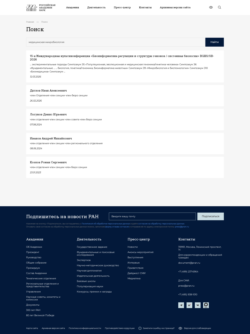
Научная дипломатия (89, 270)
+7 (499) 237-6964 (188, 271)
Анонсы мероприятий (141, 252)
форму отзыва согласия (117, 226)
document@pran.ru (189, 263)
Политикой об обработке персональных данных (106, 223)
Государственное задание (92, 247)
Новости (133, 247)
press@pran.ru (182, 226)
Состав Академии (36, 273)
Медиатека (134, 278)
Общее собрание (36, 262)
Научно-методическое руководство (98, 265)
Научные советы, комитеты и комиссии (43, 298)
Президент (32, 252)
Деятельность (89, 239)
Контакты (186, 239)
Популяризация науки (90, 286)
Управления (33, 291)
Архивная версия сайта (53, 328)
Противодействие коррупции (120, 328)
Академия (34, 239)
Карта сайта (32, 328)
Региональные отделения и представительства (42, 285)
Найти (214, 42)
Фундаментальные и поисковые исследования (96, 253)
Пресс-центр (139, 239)
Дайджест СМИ (137, 273)
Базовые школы (86, 281)
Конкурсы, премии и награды (94, 291)
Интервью (134, 262)
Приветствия (135, 268)
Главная (30, 22)
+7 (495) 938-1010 (187, 294)
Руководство (33, 257)
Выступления (135, 257)
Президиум (33, 268)
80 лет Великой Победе (40, 315)
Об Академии (34, 247)
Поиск (44, 22)
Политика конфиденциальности (85, 328)
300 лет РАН (33, 310)
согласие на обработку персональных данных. (161, 223)
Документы (32, 305)
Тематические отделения (41, 278)
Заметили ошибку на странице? (156, 328)
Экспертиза (84, 260)
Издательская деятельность (93, 276)
